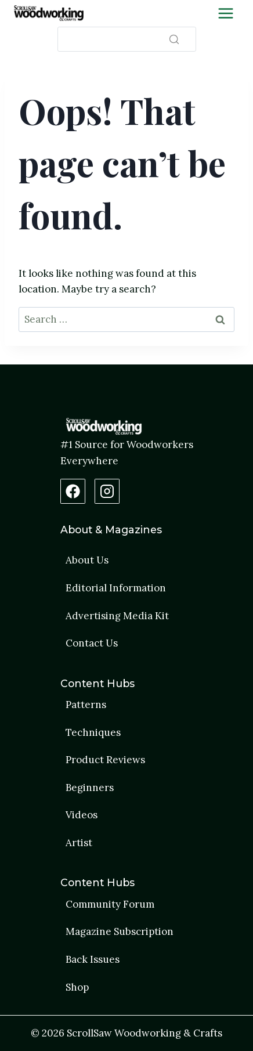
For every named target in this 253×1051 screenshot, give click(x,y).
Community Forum (110, 904)
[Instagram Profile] (107, 491)
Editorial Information (116, 588)
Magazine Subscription (120, 931)
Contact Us (92, 643)
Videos (81, 814)
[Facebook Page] (72, 491)
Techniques (93, 732)
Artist (79, 842)
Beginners (90, 787)
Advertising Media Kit (117, 615)
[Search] (126, 39)
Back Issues (93, 959)
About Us (87, 560)
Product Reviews (105, 759)
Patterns (86, 704)
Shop (77, 987)
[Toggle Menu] (225, 13)
